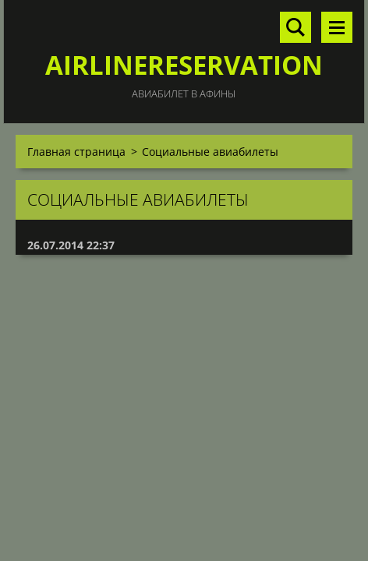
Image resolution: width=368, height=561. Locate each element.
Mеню (336, 27)
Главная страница (76, 151)
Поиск (295, 27)
